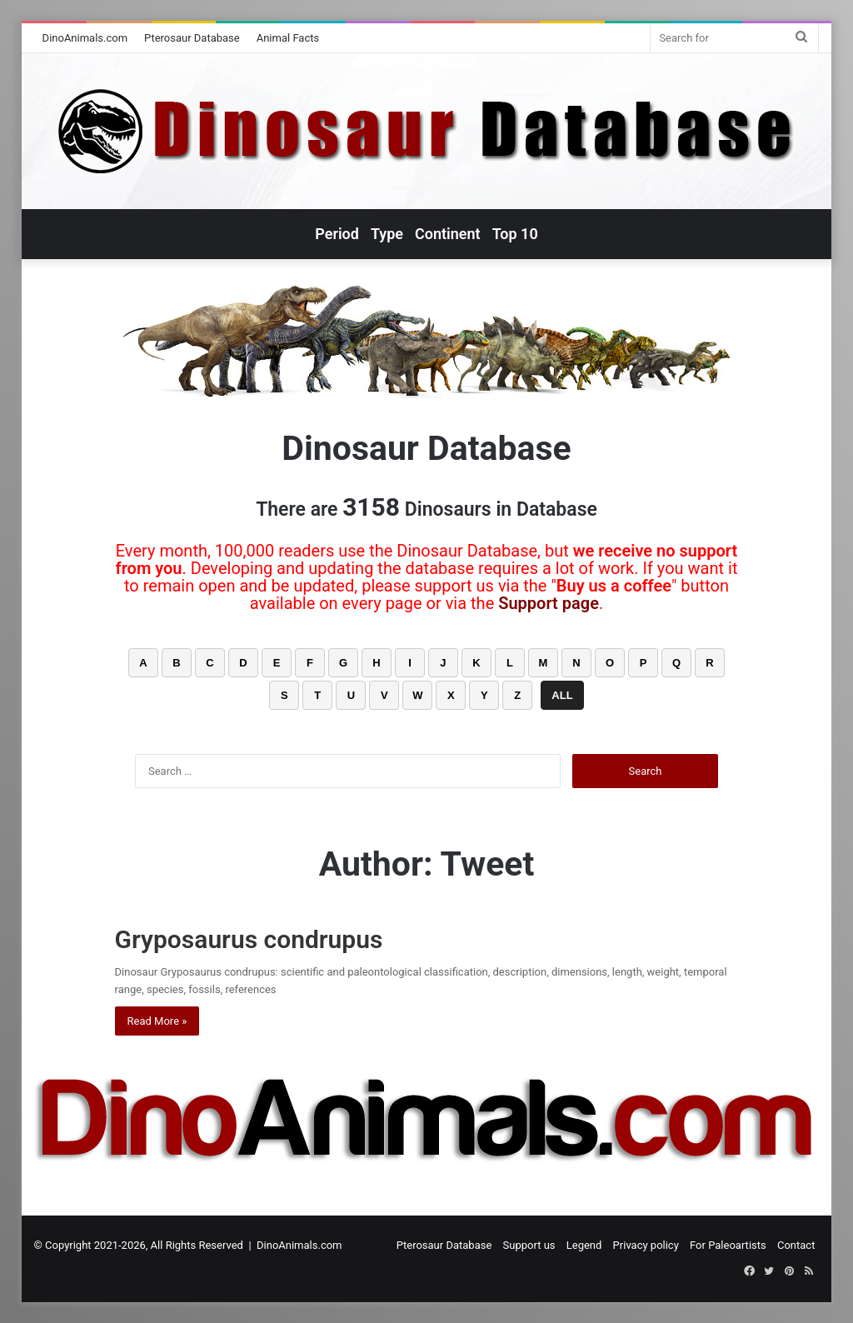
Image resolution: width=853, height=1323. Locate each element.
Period (337, 233)
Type (387, 233)
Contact (796, 1245)
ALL (561, 695)
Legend (584, 1245)
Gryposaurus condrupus (249, 939)
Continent (448, 233)
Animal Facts (288, 38)
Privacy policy (646, 1245)
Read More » (157, 1021)
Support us (529, 1245)
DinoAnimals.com (85, 38)
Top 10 (515, 233)
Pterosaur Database (192, 38)
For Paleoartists (728, 1245)
